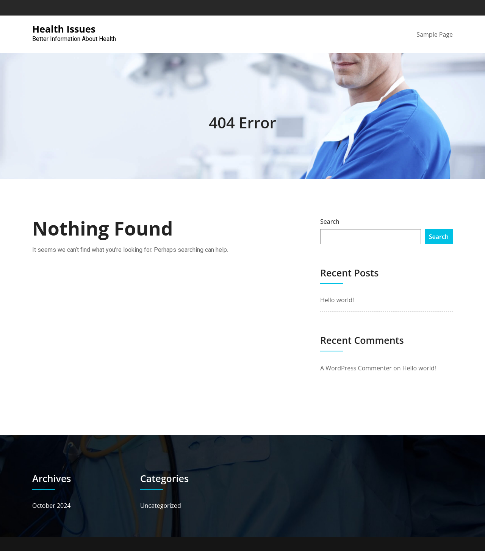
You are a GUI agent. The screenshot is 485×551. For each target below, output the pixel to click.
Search (330, 221)
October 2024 (51, 505)
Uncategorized (160, 505)
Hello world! (337, 300)
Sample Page (434, 34)
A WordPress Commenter (356, 368)
